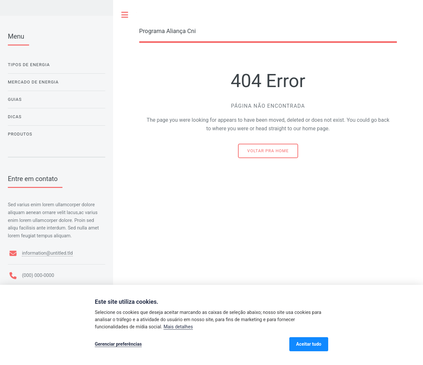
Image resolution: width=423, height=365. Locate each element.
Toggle (125, 14)
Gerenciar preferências (118, 344)
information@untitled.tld (47, 253)
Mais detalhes (178, 327)
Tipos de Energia (29, 64)
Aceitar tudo (308, 344)
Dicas (15, 116)
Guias (15, 99)
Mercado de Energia (33, 82)
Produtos (20, 134)
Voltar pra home (268, 150)
